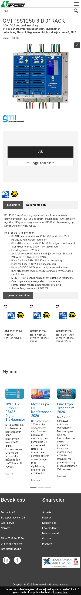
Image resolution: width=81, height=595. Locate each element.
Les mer (9, 473)
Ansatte (46, 512)
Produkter (47, 543)
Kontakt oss (49, 522)
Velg (40, 151)
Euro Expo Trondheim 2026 (65, 408)
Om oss (46, 538)
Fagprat (46, 517)
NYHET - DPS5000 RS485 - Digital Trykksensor (15, 412)
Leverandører (50, 528)
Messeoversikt (50, 533)
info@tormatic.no (11, 548)
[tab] (13, 205)
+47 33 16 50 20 (14, 538)
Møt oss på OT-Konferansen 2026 (41, 410)
